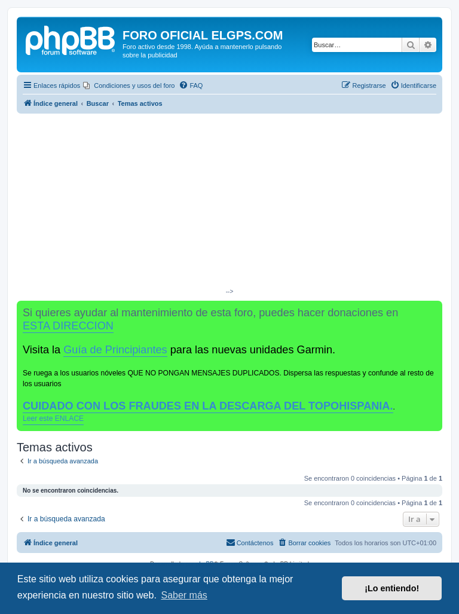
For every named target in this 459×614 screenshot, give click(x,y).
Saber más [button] (184, 595)
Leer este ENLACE (53, 418)
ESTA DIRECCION (68, 326)
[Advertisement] (229, 203)
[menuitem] (129, 85)
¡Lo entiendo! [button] (392, 588)
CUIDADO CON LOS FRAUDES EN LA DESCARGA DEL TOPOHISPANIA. (208, 406)
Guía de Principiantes (115, 350)
